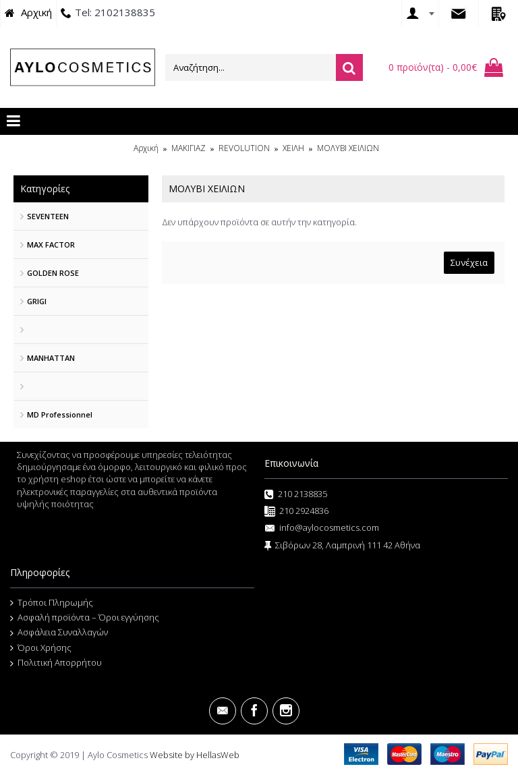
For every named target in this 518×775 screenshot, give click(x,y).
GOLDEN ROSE (53, 273)
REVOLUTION (244, 148)
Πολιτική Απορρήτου (56, 663)
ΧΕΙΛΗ (293, 148)
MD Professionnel (59, 414)
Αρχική (146, 148)
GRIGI (37, 301)
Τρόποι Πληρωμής (51, 603)
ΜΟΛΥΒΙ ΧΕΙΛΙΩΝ (348, 148)
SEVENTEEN (48, 216)
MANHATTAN (51, 358)
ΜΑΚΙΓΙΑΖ (188, 148)
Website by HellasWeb (194, 755)
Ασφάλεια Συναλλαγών (59, 632)
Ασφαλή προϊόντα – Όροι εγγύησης (84, 618)
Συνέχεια (469, 262)
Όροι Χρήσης (40, 648)
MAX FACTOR (51, 244)
